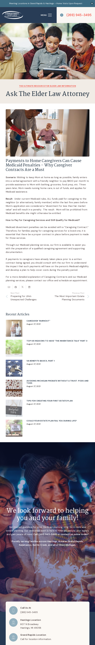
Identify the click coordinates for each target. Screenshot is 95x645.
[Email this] (9, 287)
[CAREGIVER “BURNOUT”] (47, 328)
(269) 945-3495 (47, 534)
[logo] (12, 15)
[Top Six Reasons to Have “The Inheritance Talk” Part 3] (47, 348)
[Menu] (46, 15)
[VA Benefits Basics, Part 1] (47, 368)
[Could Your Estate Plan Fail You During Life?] (47, 428)
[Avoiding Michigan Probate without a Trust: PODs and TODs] (47, 388)
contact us (67, 534)
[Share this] (15, 287)
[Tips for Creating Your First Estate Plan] (47, 408)
